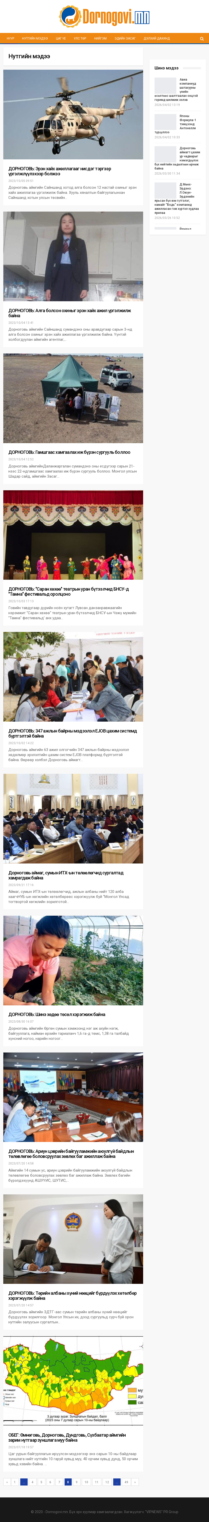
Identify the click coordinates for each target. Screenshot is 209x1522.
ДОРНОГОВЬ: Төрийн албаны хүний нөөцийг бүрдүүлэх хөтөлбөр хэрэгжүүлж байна (72, 1295)
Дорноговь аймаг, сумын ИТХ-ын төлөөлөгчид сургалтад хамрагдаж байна (65, 875)
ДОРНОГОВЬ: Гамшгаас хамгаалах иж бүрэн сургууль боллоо (69, 452)
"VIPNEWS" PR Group (161, 1512)
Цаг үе (61, 38)
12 (107, 1482)
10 (86, 1482)
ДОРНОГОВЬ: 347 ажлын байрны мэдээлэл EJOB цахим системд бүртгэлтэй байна (72, 733)
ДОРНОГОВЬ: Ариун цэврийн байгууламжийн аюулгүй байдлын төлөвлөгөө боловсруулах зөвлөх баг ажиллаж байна (71, 1154)
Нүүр (10, 38)
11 (97, 1482)
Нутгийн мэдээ (35, 38)
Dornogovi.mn (57, 1512)
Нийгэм (100, 38)
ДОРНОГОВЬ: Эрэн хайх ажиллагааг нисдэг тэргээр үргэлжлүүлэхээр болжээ (59, 171)
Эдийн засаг (125, 38)
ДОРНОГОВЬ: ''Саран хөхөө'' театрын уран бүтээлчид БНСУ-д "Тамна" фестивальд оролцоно (68, 591)
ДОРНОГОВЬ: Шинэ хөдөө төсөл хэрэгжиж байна (56, 1014)
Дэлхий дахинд (157, 38)
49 (126, 1482)
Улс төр (80, 38)
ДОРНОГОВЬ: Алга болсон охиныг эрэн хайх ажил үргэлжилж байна (69, 313)
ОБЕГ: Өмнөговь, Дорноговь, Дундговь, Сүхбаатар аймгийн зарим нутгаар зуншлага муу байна (67, 1437)
